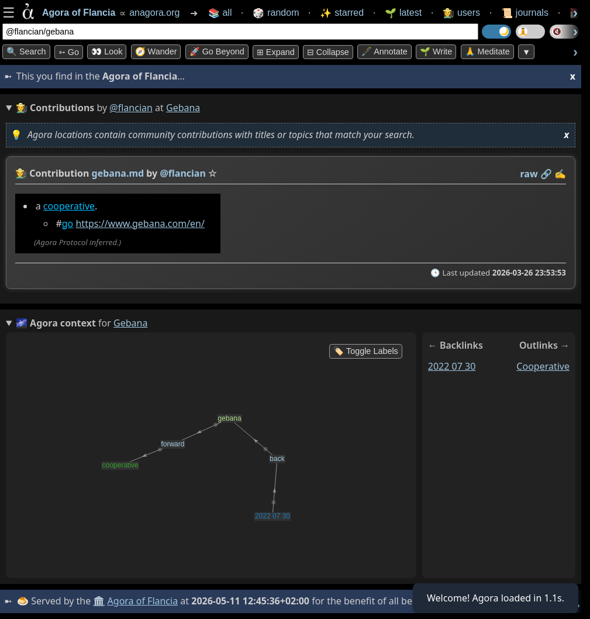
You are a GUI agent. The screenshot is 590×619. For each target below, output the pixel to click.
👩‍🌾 (21, 173)
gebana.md (118, 173)
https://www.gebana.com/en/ (139, 223)
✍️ (560, 173)
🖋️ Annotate (384, 51)
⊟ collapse (328, 52)
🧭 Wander (156, 51)
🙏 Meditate (487, 51)
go (68, 223)
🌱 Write (436, 51)
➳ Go (68, 52)
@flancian (131, 107)
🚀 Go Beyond (216, 51)
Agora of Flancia (143, 600)
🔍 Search (26, 51)
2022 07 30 (452, 366)
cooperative (69, 206)
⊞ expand (276, 52)
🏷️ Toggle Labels (365, 351)
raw (529, 173)
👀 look (106, 51)
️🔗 (546, 173)
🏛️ (99, 600)
